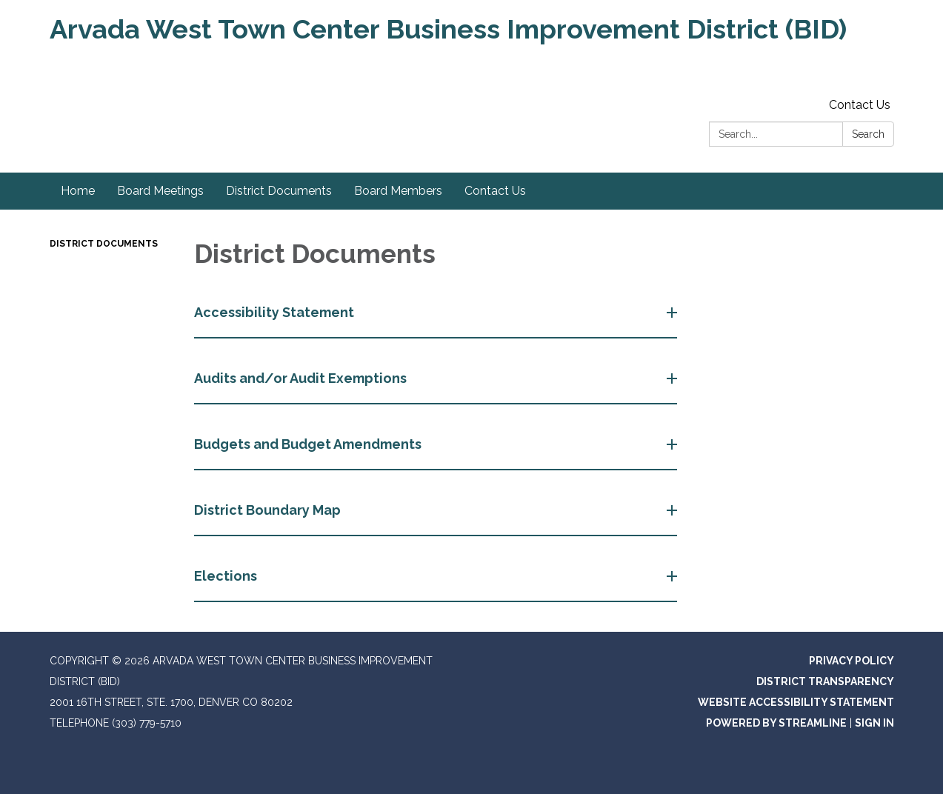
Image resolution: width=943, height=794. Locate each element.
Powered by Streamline (776, 723)
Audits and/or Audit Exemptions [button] (302, 378)
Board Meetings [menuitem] (160, 191)
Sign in (874, 723)
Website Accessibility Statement (796, 702)
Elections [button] (227, 576)
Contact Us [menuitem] (495, 191)
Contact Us (859, 105)
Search (868, 134)
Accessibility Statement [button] (275, 312)
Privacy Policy (851, 661)
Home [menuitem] (78, 191)
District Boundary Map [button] (269, 510)
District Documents (104, 243)
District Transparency (825, 681)
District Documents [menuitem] (279, 191)
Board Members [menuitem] (398, 191)
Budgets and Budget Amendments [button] (309, 444)
